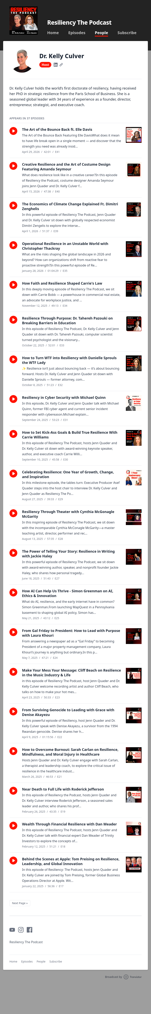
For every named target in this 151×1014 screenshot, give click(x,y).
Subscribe (127, 33)
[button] (13, 131)
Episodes (76, 33)
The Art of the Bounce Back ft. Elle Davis (57, 129)
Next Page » (20, 903)
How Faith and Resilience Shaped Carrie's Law (62, 283)
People (101, 33)
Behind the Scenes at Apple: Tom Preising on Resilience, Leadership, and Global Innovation (71, 861)
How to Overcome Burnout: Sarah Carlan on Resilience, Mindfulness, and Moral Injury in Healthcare (70, 752)
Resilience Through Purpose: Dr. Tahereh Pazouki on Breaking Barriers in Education (67, 320)
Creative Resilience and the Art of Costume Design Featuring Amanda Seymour (66, 166)
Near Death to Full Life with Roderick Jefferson (63, 789)
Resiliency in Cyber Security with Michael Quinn (64, 397)
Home (53, 33)
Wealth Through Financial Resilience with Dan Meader (69, 824)
